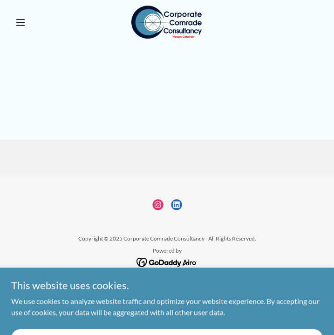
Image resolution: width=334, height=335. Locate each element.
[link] (166, 22)
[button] (34, 22)
